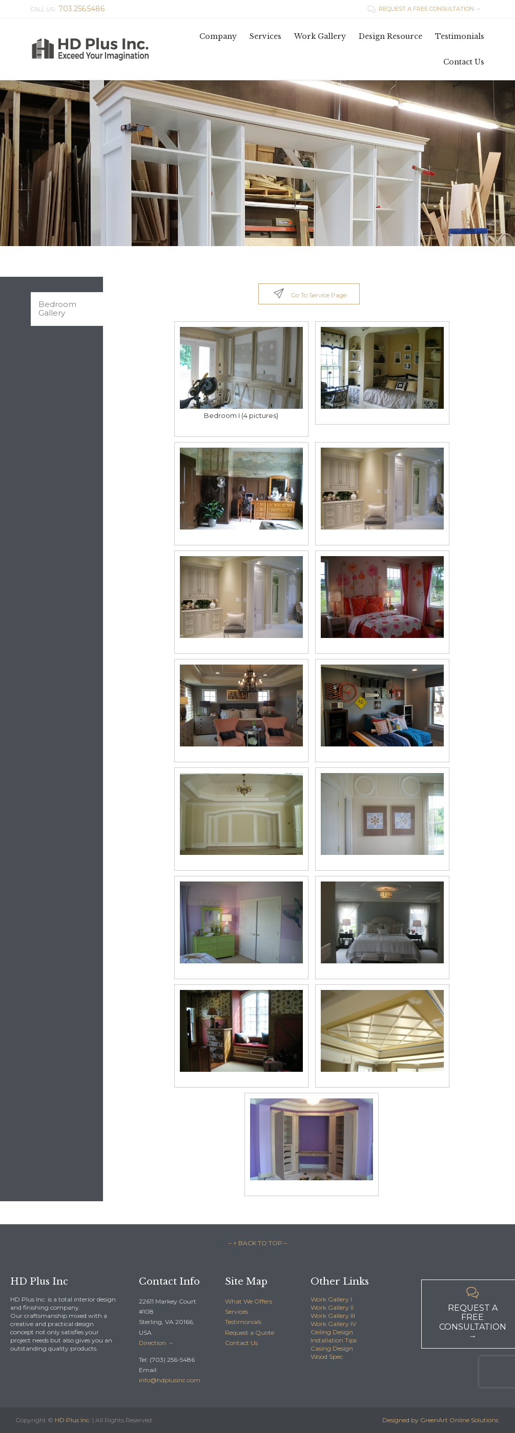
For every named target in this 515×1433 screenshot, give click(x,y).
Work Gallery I (331, 1299)
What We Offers (248, 1301)
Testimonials (243, 1322)
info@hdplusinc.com (169, 1380)
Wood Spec (327, 1356)
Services (236, 1311)
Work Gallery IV (333, 1324)
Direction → (156, 1343)
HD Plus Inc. (73, 1420)
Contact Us (241, 1343)
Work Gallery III (333, 1315)
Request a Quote (249, 1332)
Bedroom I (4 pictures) (241, 415)
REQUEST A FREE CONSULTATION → (424, 8)
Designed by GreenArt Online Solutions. (441, 1420)
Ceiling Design (332, 1332)
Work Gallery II (332, 1307)
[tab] (67, 309)
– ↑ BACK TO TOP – (258, 1243)
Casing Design (332, 1348)
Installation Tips (334, 1340)
